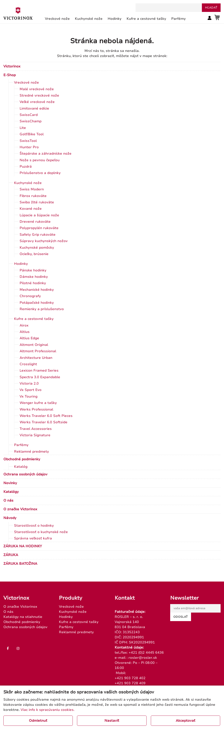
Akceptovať (185, 720)
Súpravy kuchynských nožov (44, 241)
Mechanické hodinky (37, 289)
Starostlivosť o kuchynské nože (41, 532)
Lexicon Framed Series (39, 370)
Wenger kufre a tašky (38, 403)
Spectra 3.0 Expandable (40, 377)
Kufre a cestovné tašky (34, 319)
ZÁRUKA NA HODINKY (22, 546)
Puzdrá (26, 166)
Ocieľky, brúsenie (34, 254)
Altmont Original (34, 344)
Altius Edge (29, 338)
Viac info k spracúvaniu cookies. (47, 709)
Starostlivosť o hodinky (34, 525)
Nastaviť (111, 720)
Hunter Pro (29, 147)
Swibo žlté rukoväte (37, 202)
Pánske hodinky (33, 270)
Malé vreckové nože (37, 89)
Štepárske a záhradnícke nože (45, 153)
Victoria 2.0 (29, 383)
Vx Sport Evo (30, 390)
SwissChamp (30, 121)
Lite (23, 127)
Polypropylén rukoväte (39, 228)
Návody (9, 518)
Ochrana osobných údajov (25, 474)
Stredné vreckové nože (39, 95)
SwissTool (28, 140)
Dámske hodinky (34, 276)
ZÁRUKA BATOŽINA (20, 563)
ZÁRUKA (10, 555)
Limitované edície (34, 108)
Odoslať (180, 617)
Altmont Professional (38, 351)
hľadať (211, 8)
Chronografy (30, 296)
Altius (25, 331)
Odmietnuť (38, 720)
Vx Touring (28, 396)
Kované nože (31, 208)
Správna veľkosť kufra (33, 538)
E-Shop (9, 75)
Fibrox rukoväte (33, 196)
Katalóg (20, 466)
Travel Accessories (36, 428)
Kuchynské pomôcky (37, 247)
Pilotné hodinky (33, 283)
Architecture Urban (36, 357)
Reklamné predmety (31, 451)
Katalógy (11, 491)
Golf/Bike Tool (32, 134)
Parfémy (21, 445)
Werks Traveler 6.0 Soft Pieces (46, 415)
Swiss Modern (32, 189)
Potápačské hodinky (37, 302)
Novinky (10, 483)
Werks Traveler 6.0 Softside (43, 422)
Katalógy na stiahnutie (22, 617)
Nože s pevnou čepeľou (40, 160)
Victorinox (11, 66)
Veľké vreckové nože (37, 102)
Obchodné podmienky (21, 459)
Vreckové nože (26, 82)
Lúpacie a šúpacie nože (39, 215)
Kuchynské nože (28, 183)
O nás (8, 500)
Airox (24, 325)
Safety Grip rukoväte (38, 234)
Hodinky (21, 263)
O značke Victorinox (20, 509)
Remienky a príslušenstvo (42, 309)
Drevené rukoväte (35, 221)
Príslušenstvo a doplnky (40, 173)
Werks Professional (36, 409)
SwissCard (29, 115)
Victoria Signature (35, 435)
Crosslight (28, 364)
